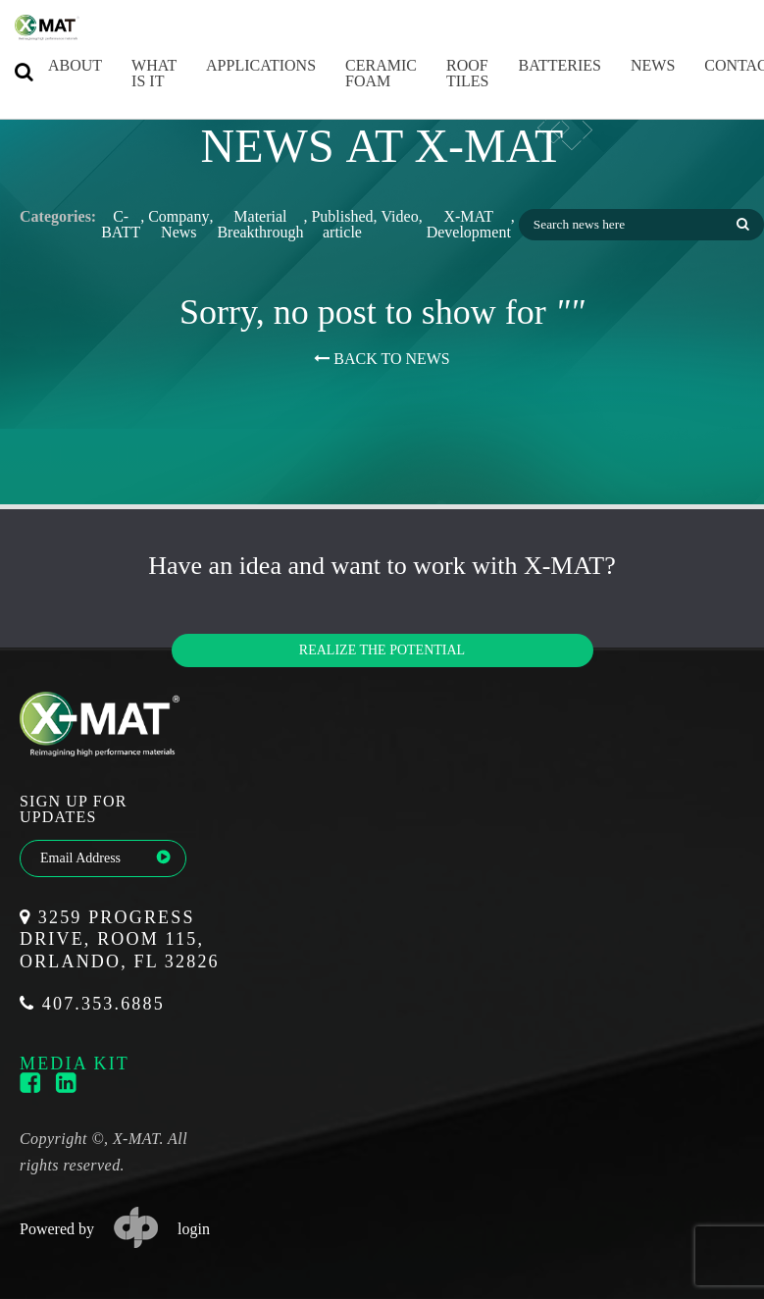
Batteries (541, 65)
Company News (178, 224)
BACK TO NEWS (382, 358)
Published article (342, 224)
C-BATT (120, 224)
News (634, 65)
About (56, 65)
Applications (242, 65)
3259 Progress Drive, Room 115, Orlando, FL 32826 (120, 939)
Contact (722, 65)
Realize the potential (382, 650)
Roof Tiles (449, 73)
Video (400, 217)
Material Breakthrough (260, 224)
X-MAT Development (469, 224)
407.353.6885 (92, 1003)
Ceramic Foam (362, 73)
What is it (135, 73)
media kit (74, 1063)
